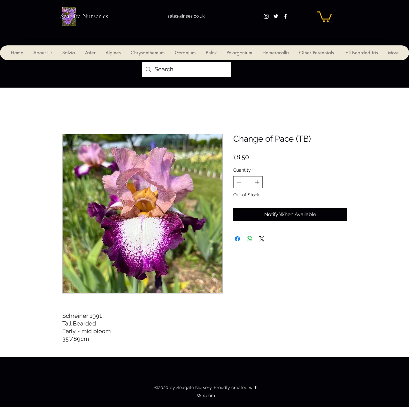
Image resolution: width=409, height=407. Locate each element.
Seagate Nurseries (84, 16)
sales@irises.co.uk (185, 16)
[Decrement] (238, 182)
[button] (324, 16)
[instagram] (266, 16)
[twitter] (276, 16)
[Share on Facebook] (237, 239)
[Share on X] (262, 239)
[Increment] (258, 182)
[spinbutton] (248, 182)
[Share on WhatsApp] (249, 239)
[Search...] (186, 69)
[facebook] (285, 16)
